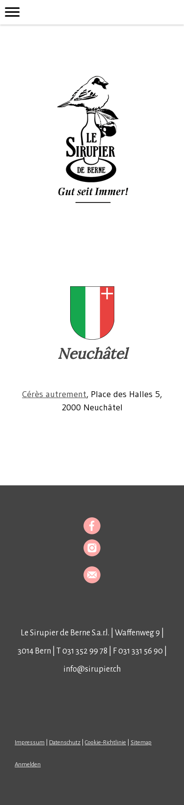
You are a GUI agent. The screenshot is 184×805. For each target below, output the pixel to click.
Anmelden (28, 764)
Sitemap (141, 742)
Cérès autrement (54, 394)
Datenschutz (64, 742)
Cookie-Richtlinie (105, 742)
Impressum (30, 742)
